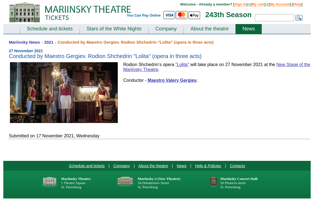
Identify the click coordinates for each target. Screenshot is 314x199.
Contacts (237, 166)
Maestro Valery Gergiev (172, 80)
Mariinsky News (24, 42)
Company (166, 29)
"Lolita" (182, 64)
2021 (48, 42)
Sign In (240, 4)
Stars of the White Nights (114, 29)
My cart (258, 4)
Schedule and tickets (50, 29)
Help (297, 4)
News (248, 29)
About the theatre (209, 29)
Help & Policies (208, 166)
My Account (280, 4)
